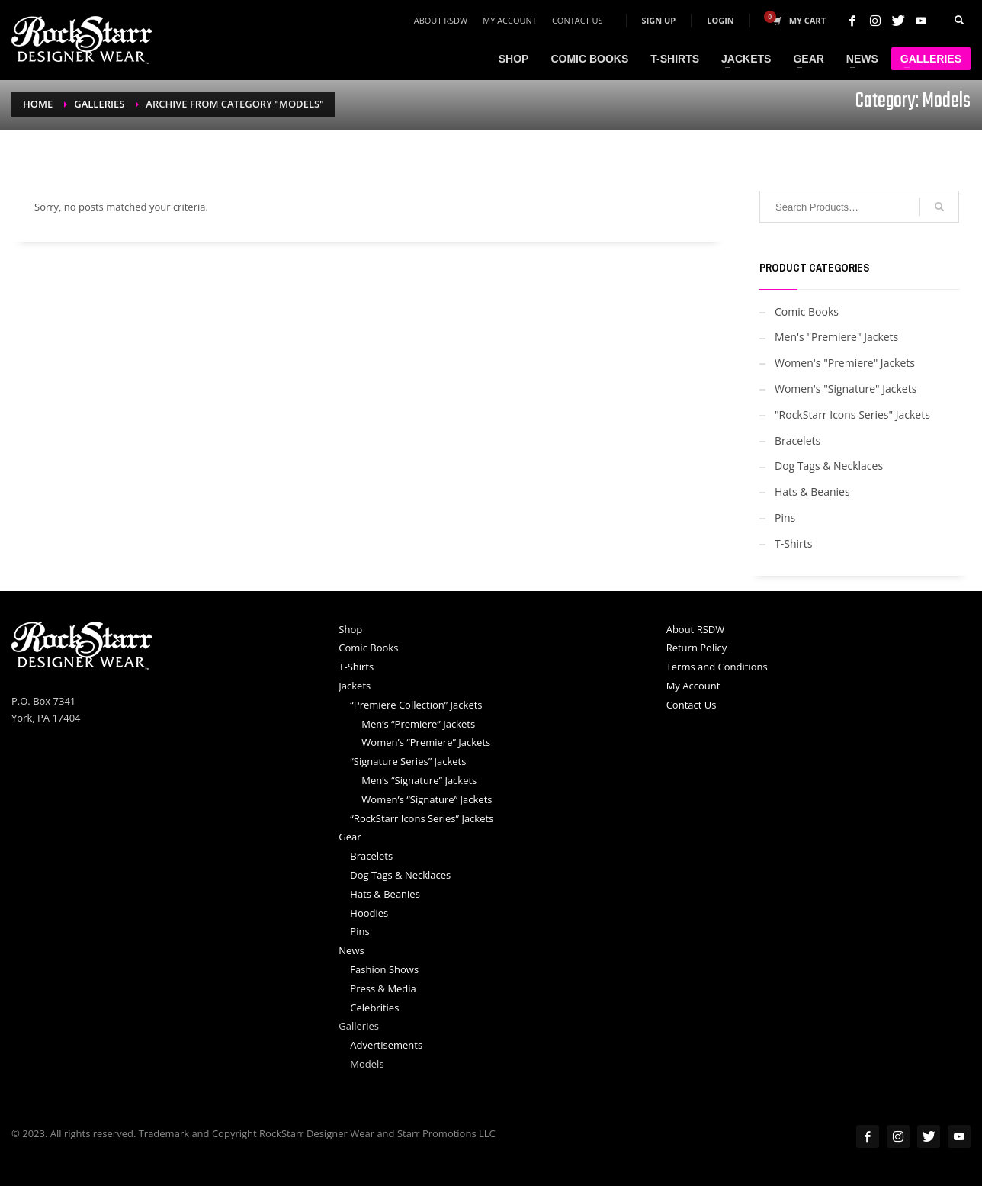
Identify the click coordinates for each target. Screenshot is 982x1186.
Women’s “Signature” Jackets (426, 799)
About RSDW (441, 20)
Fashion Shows (384, 969)
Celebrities (374, 1007)
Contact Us (577, 20)
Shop (350, 629)
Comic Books (807, 311)
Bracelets (797, 440)
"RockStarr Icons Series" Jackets (852, 414)
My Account (510, 20)
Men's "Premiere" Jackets (836, 336)
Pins (785, 517)
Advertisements (386, 1045)
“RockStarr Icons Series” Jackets (421, 818)
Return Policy (696, 647)
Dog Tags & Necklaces (829, 465)
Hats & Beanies (812, 491)
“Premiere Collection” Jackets (416, 705)
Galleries (359, 1026)
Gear (350, 837)
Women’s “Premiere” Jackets (425, 742)
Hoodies (369, 913)
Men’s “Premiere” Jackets (418, 724)
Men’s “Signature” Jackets (419, 780)
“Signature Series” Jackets (408, 761)
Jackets (355, 686)
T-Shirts (793, 543)
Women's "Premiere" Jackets (845, 362)
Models (366, 1064)
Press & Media (383, 988)
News (351, 950)
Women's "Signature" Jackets (845, 388)
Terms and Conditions (717, 666)
